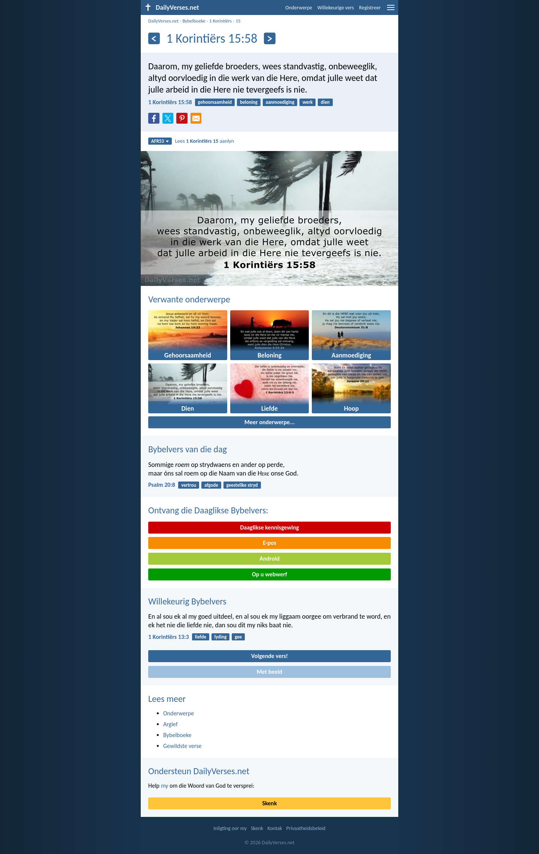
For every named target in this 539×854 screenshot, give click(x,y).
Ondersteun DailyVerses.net (198, 771)
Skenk (269, 803)
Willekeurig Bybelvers (187, 601)
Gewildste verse (182, 745)
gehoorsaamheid (215, 102)
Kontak (274, 828)
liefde (200, 637)
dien (325, 102)
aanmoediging (280, 102)
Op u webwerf (269, 574)
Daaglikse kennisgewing (269, 527)
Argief (170, 724)
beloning (249, 102)
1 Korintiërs (220, 21)
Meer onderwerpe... (269, 422)
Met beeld (269, 671)
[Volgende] (269, 38)
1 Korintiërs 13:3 (168, 636)
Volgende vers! (269, 656)
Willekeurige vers (335, 7)
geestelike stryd (242, 485)
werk (307, 102)
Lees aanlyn (204, 141)
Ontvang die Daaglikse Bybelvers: (208, 510)
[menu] (390, 10)
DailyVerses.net (163, 21)
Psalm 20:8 (161, 484)
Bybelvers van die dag (187, 449)
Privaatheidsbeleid (306, 828)
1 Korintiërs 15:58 (170, 102)
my (164, 785)
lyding (220, 637)
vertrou (188, 485)
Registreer (370, 7)
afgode (211, 485)
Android (269, 558)
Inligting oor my (230, 828)
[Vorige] (154, 38)
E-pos (269, 542)
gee (238, 637)
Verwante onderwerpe (189, 299)
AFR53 (160, 141)
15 (237, 21)
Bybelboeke (193, 21)
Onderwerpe (298, 7)
